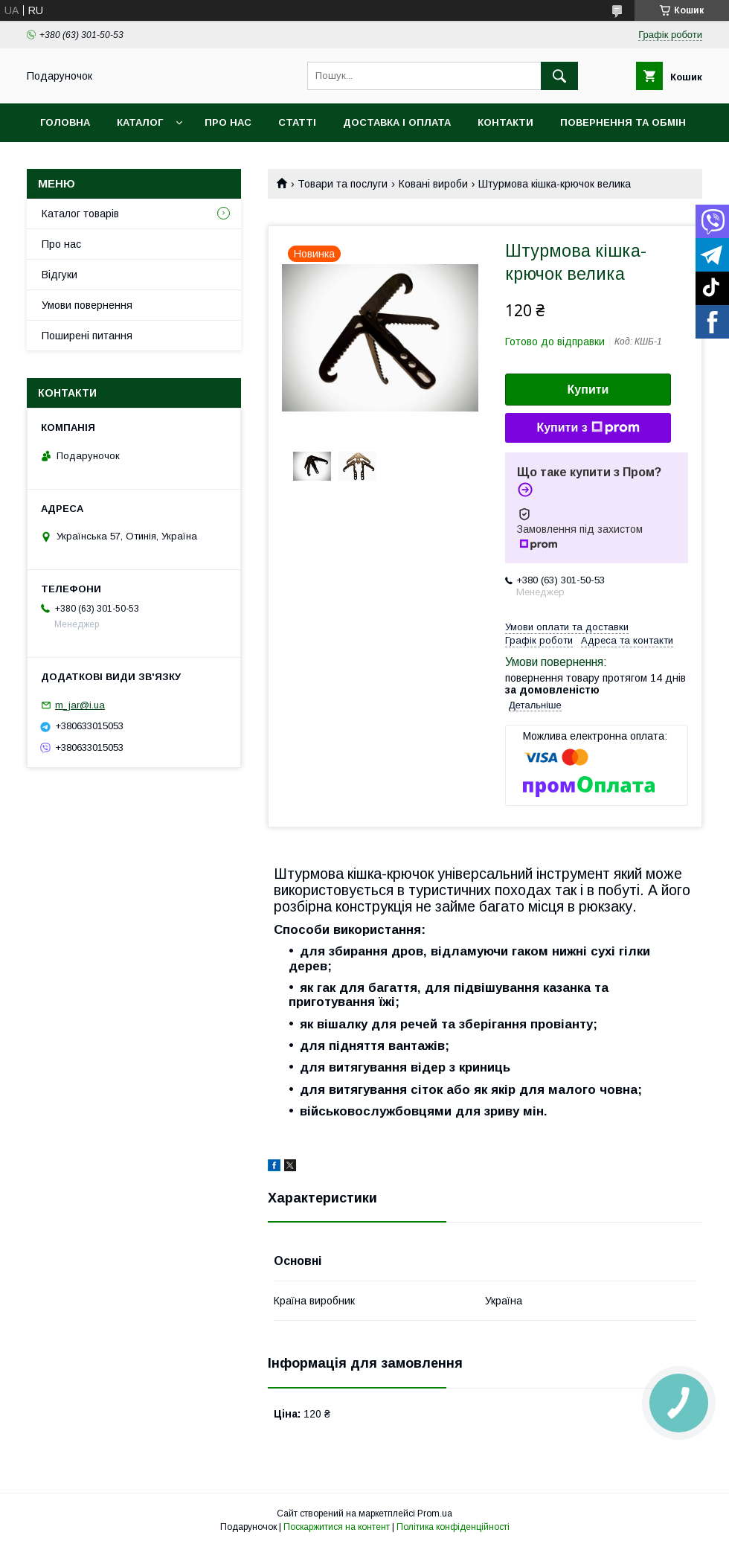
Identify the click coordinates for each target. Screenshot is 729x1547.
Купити (588, 389)
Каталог (140, 122)
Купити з (587, 428)
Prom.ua (434, 1513)
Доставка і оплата (397, 122)
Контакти (505, 122)
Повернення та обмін (623, 122)
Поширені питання (87, 336)
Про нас (228, 122)
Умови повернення (87, 305)
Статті (297, 122)
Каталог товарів (80, 214)
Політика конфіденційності (453, 1527)
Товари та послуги (343, 184)
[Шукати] (559, 76)
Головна (65, 122)
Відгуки (59, 275)
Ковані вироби (433, 184)
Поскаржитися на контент (336, 1527)
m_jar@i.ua (80, 705)
